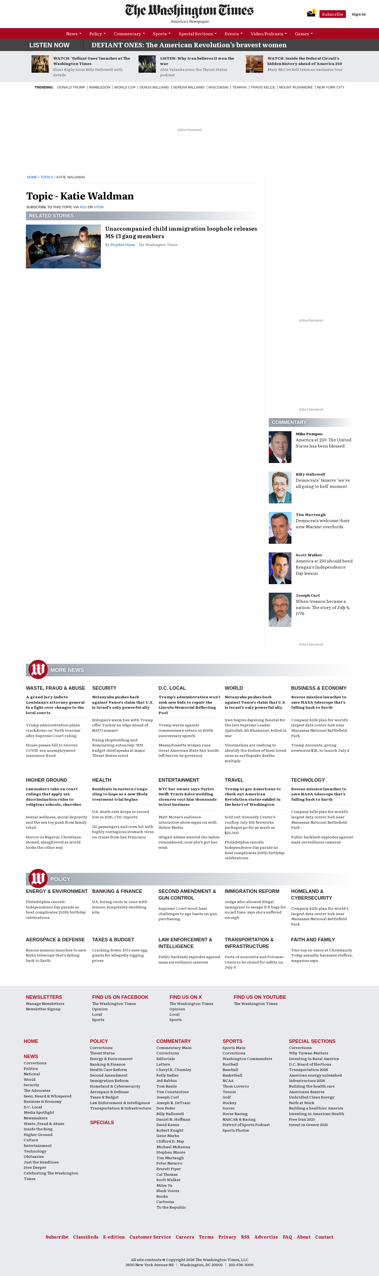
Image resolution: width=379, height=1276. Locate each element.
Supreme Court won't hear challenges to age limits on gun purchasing (188, 913)
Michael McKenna (173, 1146)
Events (232, 33)
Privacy (227, 1237)
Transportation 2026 (308, 1069)
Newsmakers (36, 1117)
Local (97, 1014)
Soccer (229, 1108)
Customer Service (150, 1237)
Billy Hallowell (310, 474)
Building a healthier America (316, 1108)
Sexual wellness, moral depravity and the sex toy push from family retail (56, 822)
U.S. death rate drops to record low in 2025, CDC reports (120, 814)
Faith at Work (301, 1102)
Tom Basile (166, 1086)
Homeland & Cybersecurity (115, 1086)
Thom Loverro (236, 1086)
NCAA (228, 1080)
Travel (234, 780)
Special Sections (196, 33)
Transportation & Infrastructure (120, 1108)
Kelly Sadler (167, 1075)
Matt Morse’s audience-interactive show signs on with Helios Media (188, 822)
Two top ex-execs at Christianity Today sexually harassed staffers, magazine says (322, 955)
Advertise (266, 1237)
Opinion (100, 1008)
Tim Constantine (172, 1091)
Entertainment (179, 780)
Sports (160, 33)
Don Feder (165, 1108)
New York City (331, 87)
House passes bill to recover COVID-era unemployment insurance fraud (52, 750)
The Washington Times (114, 1003)
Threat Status (102, 1052)
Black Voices (167, 1190)
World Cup (124, 87)
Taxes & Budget (113, 939)
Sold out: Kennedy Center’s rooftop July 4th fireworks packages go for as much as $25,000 (250, 824)
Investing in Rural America (314, 1058)
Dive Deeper (35, 1167)
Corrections (35, 1062)
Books (162, 1196)
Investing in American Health (316, 1113)
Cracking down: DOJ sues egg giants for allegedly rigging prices (119, 955)
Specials (102, 1122)
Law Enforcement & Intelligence (120, 1102)
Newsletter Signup (43, 1008)
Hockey (229, 1102)
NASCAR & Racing (239, 1119)
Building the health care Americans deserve (312, 1088)
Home (32, 177)
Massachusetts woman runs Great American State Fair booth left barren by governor (189, 750)
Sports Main (234, 1047)
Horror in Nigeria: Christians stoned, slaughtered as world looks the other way (53, 842)
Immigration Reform (252, 891)
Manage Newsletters (45, 1003)
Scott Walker (309, 554)
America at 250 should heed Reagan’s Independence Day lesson (324, 566)
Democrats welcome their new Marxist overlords (323, 523)
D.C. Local (172, 688)
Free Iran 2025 (302, 1119)
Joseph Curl (308, 595)
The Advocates (37, 1090)
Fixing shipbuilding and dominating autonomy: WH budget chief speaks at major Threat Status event (118, 747)
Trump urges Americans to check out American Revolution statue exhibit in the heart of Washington (253, 796)
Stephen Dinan (122, 244)
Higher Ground (46, 780)
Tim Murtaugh (311, 514)
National (32, 1073)
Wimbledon (99, 87)
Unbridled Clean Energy (311, 1097)
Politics (31, 1068)
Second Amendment (109, 1075)
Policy (95, 33)
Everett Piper (168, 1168)
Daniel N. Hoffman (173, 1119)
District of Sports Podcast (246, 1124)
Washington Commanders (247, 1058)
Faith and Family (313, 939)
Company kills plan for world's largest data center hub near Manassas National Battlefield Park (319, 916)
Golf (227, 1097)
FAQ (287, 1237)
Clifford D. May (170, 1141)
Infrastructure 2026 (307, 1080)
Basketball (232, 1075)
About (304, 1237)
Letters (163, 1064)
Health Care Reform (108, 1069)
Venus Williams (154, 87)
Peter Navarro (169, 1163)
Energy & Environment (57, 891)
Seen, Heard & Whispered (48, 1095)
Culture (31, 1139)
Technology (308, 780)
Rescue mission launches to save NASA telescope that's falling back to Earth (56, 955)
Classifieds (85, 1237)
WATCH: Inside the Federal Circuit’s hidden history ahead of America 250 (304, 60)
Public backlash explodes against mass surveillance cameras (322, 839)
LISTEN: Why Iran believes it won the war (197, 60)
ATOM (98, 207)
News (72, 33)
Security (104, 688)
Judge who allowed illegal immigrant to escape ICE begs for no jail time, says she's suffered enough (255, 909)
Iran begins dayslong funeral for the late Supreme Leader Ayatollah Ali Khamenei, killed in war (256, 727)
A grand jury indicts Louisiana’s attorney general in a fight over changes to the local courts (55, 704)
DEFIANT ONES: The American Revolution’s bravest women (189, 44)
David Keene (167, 1124)
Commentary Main (174, 1047)
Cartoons (165, 1201)
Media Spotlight (39, 1112)
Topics (47, 177)
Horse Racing (235, 1113)
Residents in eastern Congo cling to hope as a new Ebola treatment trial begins (120, 794)
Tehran (239, 87)
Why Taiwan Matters (308, 1052)
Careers (185, 1237)
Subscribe (332, 14)
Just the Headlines (41, 1162)
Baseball (230, 1069)
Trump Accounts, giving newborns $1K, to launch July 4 (320, 747)
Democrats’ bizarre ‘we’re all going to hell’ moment (323, 483)
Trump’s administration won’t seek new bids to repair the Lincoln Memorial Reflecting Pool (189, 704)
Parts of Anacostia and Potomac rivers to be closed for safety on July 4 (254, 962)
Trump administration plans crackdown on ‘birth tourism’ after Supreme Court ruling (53, 730)
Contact (324, 1237)
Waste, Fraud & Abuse (55, 688)
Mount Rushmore (296, 87)
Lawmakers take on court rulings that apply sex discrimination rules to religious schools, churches (53, 796)
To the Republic (171, 1207)
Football (230, 1064)
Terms (206, 1237)
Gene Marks (167, 1135)
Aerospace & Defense (55, 939)
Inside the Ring (38, 1128)
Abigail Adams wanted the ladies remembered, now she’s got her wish (189, 842)
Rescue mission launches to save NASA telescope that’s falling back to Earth (318, 702)
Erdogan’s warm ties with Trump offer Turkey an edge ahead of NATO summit (122, 725)
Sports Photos (236, 1130)
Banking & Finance (117, 891)
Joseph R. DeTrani (173, 1102)
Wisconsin (218, 87)
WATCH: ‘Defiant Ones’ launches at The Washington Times (91, 60)
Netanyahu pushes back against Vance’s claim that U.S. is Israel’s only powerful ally (122, 702)
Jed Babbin (166, 1080)
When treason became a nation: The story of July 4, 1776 (323, 607)
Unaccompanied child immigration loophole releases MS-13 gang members (181, 232)
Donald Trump (71, 87)
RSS (83, 207)
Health (101, 780)
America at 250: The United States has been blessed (323, 442)
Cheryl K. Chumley (173, 1069)
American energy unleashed (315, 1075)
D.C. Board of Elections (310, 1064)
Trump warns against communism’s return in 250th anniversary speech (186, 730)
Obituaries (34, 1156)
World (234, 688)
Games (302, 33)
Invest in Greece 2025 (308, 1124)
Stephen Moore (170, 1152)
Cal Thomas (167, 1174)
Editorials (165, 1058)
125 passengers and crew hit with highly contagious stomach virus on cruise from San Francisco (123, 831)
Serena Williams (188, 87)
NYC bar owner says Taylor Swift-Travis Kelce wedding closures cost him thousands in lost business (188, 796)
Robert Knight (170, 1130)
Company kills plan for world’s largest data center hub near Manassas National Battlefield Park (319, 727)
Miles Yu (164, 1185)
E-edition (114, 1237)
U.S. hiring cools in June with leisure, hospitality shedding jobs (119, 907)
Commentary (127, 33)
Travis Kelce (263, 87)
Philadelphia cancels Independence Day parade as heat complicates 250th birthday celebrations (255, 849)
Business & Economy (319, 688)
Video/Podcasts (267, 33)
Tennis (229, 1091)
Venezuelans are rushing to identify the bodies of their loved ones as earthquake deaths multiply (255, 752)
